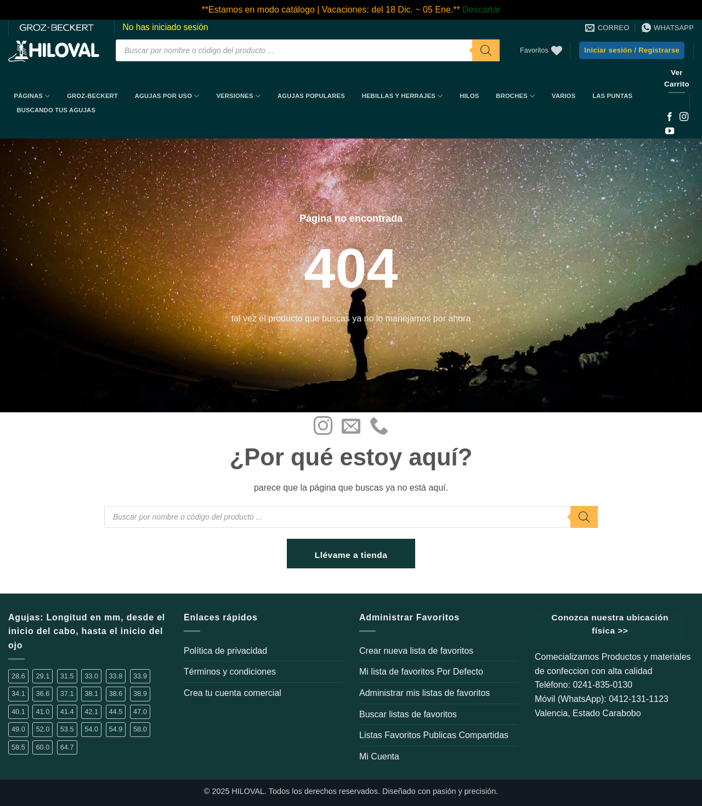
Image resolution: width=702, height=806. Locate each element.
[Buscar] (486, 50)
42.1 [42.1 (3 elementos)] (91, 711)
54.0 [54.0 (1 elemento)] (91, 729)
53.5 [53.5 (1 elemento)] (67, 729)
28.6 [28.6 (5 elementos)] (18, 676)
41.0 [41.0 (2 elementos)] (42, 711)
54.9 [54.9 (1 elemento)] (116, 729)
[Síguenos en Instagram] (684, 117)
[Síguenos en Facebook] (669, 117)
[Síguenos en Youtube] (669, 131)
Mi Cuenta (379, 756)
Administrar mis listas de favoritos (424, 693)
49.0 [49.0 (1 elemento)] (18, 729)
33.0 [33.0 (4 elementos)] (91, 676)
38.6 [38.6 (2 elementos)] (116, 693)
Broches (515, 96)
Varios (563, 96)
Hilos (469, 96)
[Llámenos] (379, 427)
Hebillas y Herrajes (402, 96)
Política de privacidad (225, 650)
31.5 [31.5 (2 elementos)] (67, 676)
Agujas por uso (167, 96)
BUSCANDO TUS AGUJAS (55, 110)
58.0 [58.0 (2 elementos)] (140, 729)
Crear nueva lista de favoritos (416, 650)
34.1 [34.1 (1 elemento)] (18, 693)
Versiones (238, 96)
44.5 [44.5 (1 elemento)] (116, 711)
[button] (631, 51)
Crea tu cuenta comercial (232, 693)
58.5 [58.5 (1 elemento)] (18, 747)
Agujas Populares (311, 96)
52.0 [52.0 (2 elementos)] (42, 729)
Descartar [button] (481, 9)
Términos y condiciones (230, 671)
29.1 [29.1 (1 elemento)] (42, 676)
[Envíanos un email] (351, 427)
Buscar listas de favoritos (408, 714)
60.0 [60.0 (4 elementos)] (42, 747)
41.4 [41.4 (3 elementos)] (67, 711)
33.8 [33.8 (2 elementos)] (116, 676)
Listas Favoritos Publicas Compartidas (433, 735)
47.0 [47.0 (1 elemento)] (140, 711)
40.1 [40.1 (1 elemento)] (18, 711)
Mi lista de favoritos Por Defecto (421, 671)
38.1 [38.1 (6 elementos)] (91, 693)
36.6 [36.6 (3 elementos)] (42, 693)
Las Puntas (612, 96)
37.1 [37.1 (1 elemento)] (67, 693)
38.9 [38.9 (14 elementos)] (140, 693)
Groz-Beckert (92, 96)
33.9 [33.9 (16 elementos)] (140, 676)
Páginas (32, 96)
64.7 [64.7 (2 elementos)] (67, 747)
